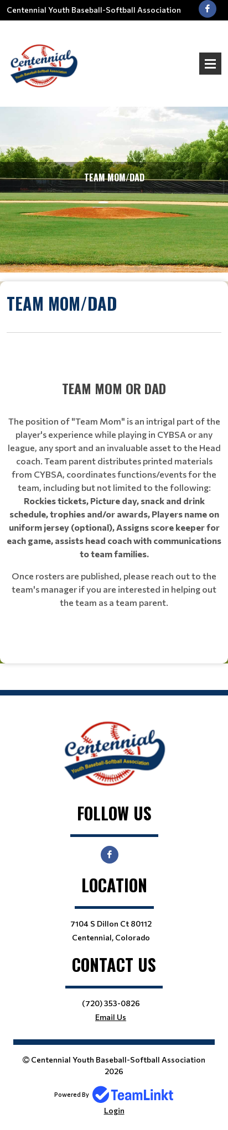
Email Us (110, 1017)
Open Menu (210, 64)
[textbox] (114, 312)
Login (114, 1110)
